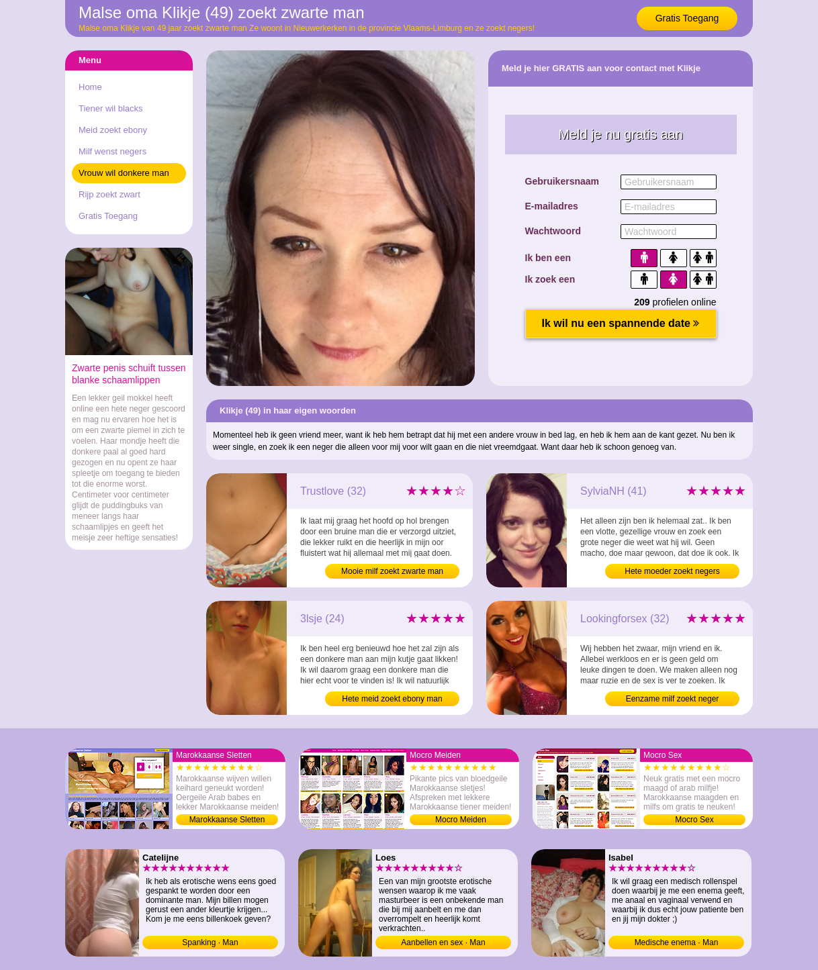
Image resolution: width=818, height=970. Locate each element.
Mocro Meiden (460, 819)
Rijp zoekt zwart (109, 194)
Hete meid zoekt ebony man (392, 699)
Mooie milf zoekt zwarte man (392, 571)
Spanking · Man (210, 942)
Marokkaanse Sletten (227, 819)
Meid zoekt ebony (113, 130)
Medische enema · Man (677, 942)
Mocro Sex (694, 819)
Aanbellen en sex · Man (443, 942)
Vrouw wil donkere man (124, 173)
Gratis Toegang (687, 18)
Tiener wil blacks (111, 108)
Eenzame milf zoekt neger (672, 699)
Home (90, 87)
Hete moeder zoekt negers (672, 571)
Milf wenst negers (112, 151)
